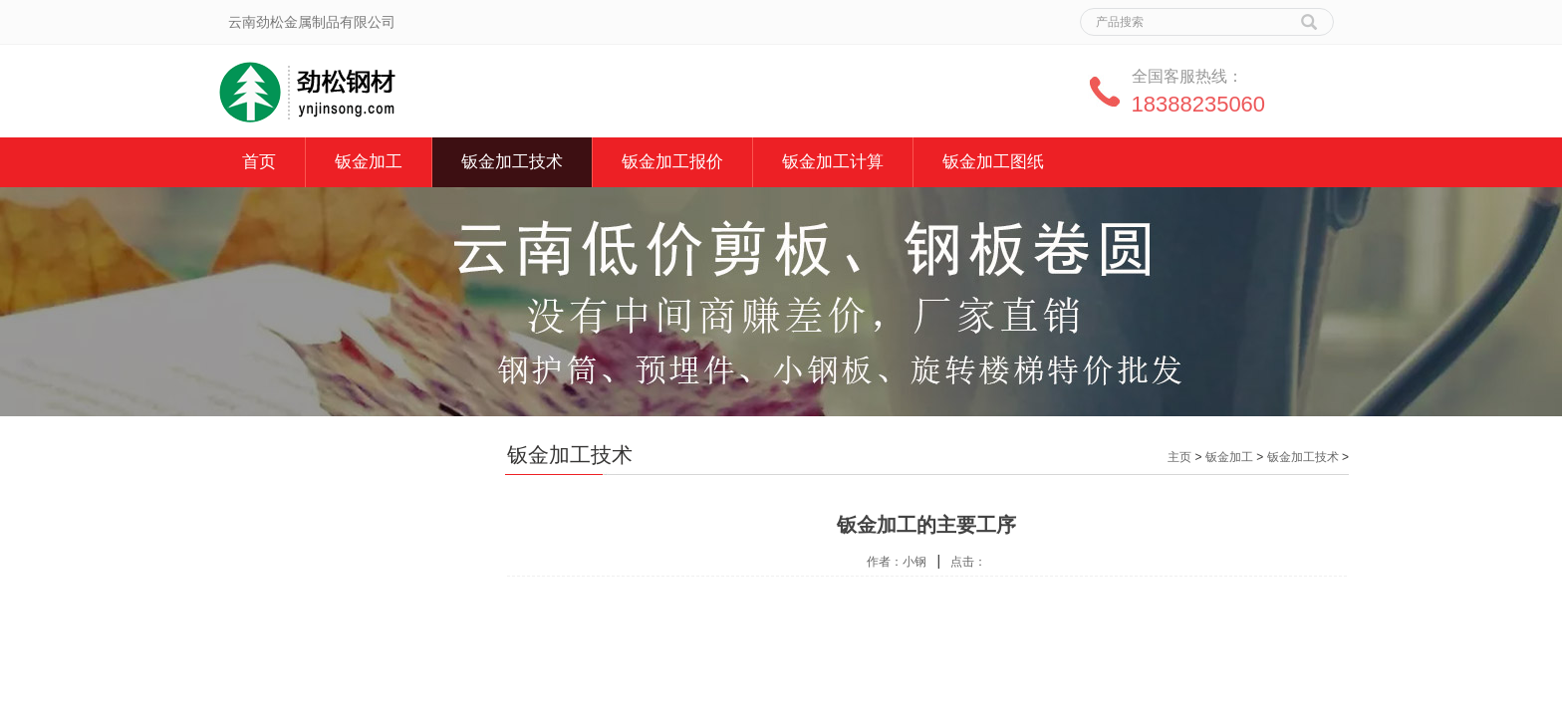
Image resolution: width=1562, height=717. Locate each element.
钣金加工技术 (512, 161)
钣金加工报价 (672, 161)
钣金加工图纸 (993, 161)
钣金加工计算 (833, 161)
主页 (1179, 457)
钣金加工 (368, 161)
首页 (259, 161)
